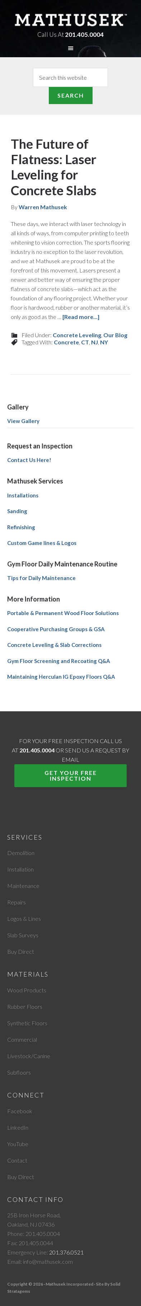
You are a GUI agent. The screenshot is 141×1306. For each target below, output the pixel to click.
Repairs (16, 902)
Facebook (19, 1111)
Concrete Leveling (77, 335)
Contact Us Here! (29, 460)
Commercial (22, 1039)
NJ (94, 342)
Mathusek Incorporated (71, 19)
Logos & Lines (24, 918)
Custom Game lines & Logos (41, 543)
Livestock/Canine (28, 1055)
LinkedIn (17, 1127)
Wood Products (26, 990)
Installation (20, 869)
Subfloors (19, 1072)
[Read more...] (80, 316)
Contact (17, 1160)
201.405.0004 (84, 34)
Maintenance (23, 885)
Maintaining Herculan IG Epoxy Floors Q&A (61, 676)
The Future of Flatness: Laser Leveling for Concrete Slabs (54, 167)
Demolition (20, 852)
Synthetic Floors (27, 1023)
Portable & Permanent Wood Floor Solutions (63, 613)
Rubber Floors (24, 1006)
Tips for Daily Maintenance (41, 578)
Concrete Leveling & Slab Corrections (54, 645)
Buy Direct (20, 951)
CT (85, 342)
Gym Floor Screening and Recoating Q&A (58, 661)
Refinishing (21, 527)
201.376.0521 (66, 1252)
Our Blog (115, 335)
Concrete (66, 342)
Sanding (17, 511)
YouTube (17, 1143)
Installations (22, 495)
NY (104, 342)
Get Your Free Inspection (70, 775)
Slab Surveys (22, 935)
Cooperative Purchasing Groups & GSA (56, 629)
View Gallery (23, 421)
